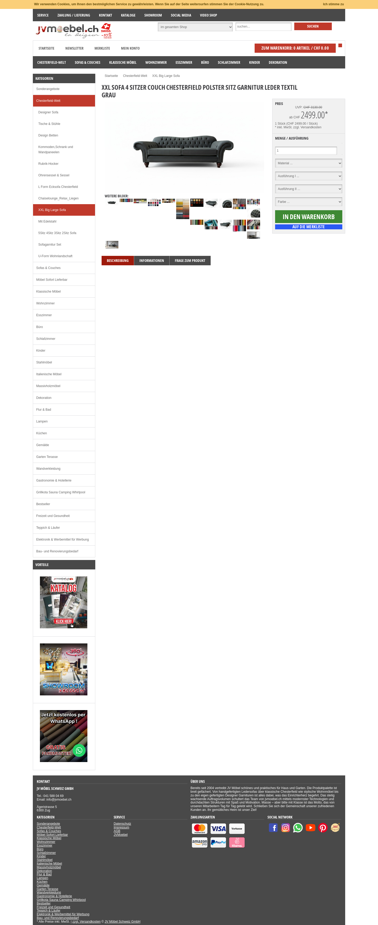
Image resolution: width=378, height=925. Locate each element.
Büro (39, 327)
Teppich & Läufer (48, 528)
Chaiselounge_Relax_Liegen (58, 198)
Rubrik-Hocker (48, 164)
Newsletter (74, 48)
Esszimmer (44, 315)
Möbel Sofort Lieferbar (51, 280)
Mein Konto (130, 48)
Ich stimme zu (333, 4)
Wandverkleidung (48, 469)
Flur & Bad (43, 409)
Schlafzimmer (45, 339)
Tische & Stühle (49, 124)
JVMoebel (121, 835)
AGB (117, 831)
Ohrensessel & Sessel (53, 175)
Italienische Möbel (48, 374)
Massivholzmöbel (48, 386)
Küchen (41, 433)
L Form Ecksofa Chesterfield (58, 187)
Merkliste (102, 48)
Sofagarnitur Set (49, 244)
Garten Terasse (47, 457)
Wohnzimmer (45, 303)
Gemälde (42, 445)
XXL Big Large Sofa (52, 210)
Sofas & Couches (48, 268)
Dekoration (43, 398)
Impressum (121, 827)
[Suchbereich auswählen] (195, 27)
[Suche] (263, 27)
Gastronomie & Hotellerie (53, 480)
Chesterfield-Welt (48, 101)
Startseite (46, 48)
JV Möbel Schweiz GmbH (122, 921)
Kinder (40, 350)
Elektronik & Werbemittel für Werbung (62, 539)
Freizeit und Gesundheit (53, 516)
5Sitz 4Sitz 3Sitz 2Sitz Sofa (57, 233)
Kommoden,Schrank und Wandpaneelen (55, 149)
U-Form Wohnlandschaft (55, 256)
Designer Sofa (48, 112)
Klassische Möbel (48, 291)
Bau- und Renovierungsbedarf (57, 551)
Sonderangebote (48, 89)
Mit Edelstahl (47, 221)
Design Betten (48, 135)
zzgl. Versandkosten (307, 127)
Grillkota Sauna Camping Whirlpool (60, 492)
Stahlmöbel (44, 362)
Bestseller (43, 504)
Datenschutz (122, 824)
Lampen (42, 421)
